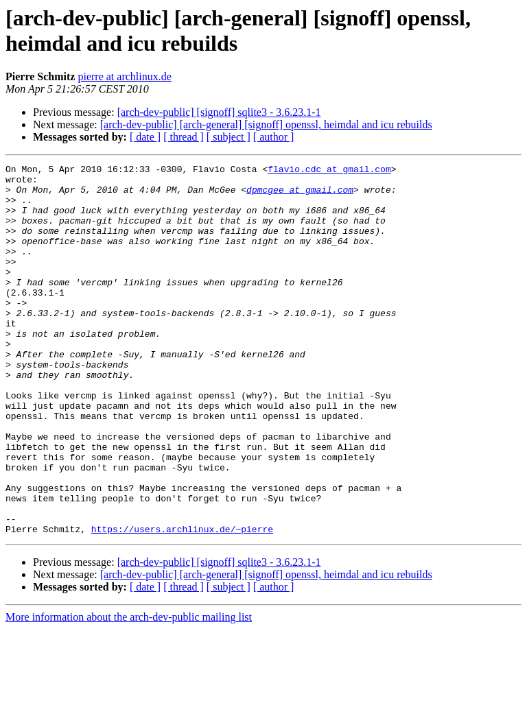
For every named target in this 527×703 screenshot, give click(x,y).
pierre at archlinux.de (124, 76)
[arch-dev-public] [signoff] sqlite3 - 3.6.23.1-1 (219, 112)
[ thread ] (183, 137)
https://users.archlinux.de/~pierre (182, 603)
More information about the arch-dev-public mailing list (128, 691)
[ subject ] (228, 137)
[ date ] (145, 137)
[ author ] (273, 137)
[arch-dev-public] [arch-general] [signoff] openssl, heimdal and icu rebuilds (266, 124)
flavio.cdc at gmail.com (329, 171)
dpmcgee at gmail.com (299, 195)
